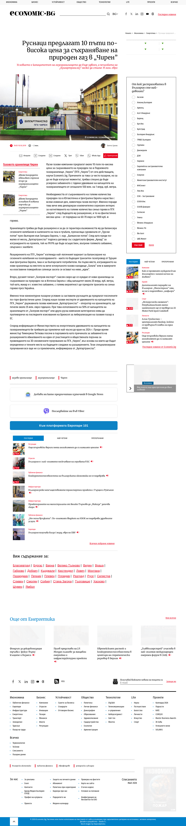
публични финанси (45, 766)
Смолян (31, 581)
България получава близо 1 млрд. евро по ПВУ (53, 532)
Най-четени (62, 438)
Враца (99, 565)
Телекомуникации (116, 706)
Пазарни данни (19, 754)
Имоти (42, 722)
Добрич (32, 570)
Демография (89, 710)
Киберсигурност (115, 714)
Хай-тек (111, 718)
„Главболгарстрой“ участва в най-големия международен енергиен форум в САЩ (158, 651)
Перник (36, 576)
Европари (17, 706)
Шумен (17, 586)
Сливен (18, 581)
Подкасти (160, 706)
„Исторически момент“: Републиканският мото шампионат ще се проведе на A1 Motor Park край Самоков (159, 306)
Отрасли (43, 706)
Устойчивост (58, 2)
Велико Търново (69, 565)
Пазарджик (20, 576)
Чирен (64, 377)
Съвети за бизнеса (66, 703)
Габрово (18, 570)
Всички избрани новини (102, 543)
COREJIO (159, 714)
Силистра (103, 576)
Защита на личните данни (64, 779)
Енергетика (150, 33)
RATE (158, 710)
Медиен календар (60, 803)
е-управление (114, 710)
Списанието (18, 750)
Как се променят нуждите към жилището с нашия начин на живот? (159, 274)
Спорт (136, 722)
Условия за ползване (90, 791)
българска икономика (21, 766)
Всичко (174, 2)
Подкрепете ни (59, 797)
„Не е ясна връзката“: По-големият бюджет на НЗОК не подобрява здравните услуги (70, 520)
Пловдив (64, 576)
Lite (128, 2)
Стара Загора (62, 581)
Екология (88, 726)
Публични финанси (21, 703)
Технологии (104, 2)
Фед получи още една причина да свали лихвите (154, 388)
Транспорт (17, 718)
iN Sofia (159, 722)
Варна (50, 565)
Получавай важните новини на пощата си (141, 680)
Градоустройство (91, 722)
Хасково (99, 581)
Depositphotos (99, 824)
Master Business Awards (166, 718)
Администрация (91, 729)
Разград (78, 576)
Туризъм (16, 726)
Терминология (19, 743)
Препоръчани (97, 438)
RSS (59, 681)
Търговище (82, 581)
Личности (138, 714)
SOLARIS (159, 729)
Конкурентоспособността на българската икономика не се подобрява (68, 475)
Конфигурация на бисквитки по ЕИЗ (89, 798)
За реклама (29, 779)
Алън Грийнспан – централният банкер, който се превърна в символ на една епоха (158, 323)
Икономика (11, 2)
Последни (28, 438)
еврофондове (64, 766)
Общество (81, 2)
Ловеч (80, 570)
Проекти (151, 2)
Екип (26, 783)
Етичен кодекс (87, 787)
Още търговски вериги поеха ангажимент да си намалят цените (65, 447)
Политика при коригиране (64, 787)
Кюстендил (65, 570)
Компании (43, 703)
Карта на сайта (87, 783)
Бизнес (34, 2)
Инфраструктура (20, 710)
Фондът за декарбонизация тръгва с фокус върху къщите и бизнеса (26, 651)
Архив (151, 245)
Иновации (43, 710)
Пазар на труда (19, 729)
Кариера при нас (60, 791)
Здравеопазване (91, 718)
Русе (90, 576)
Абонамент (57, 783)
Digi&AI (111, 703)
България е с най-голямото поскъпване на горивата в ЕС (60, 461)
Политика (88, 703)
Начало (128, 33)
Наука (136, 703)
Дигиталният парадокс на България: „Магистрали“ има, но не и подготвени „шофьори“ (158, 289)
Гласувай (138, 245)
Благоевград (21, 565)
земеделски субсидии (85, 766)
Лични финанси (91, 706)
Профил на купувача (33, 797)
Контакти (28, 787)
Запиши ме (171, 682)
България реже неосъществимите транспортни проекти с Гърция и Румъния (71, 491)
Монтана (94, 570)
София (45, 581)
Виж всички (171, 618)
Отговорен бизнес (66, 710)
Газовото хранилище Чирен (20, 164)
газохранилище (46, 377)
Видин (87, 565)
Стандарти (62, 706)
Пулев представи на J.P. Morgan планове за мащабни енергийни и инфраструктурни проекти (70, 655)
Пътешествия (140, 706)
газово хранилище (22, 377)
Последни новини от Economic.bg (159, 347)
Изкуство (138, 718)
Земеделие (17, 722)
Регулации (43, 726)
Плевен (49, 576)
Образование (90, 714)
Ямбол (30, 586)
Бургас (38, 565)
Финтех (111, 722)
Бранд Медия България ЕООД (34, 792)
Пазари (42, 714)
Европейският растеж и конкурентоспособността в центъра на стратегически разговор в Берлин (114, 653)
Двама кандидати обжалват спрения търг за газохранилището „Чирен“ (29, 181)
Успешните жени (163, 726)
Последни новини (167, 14)
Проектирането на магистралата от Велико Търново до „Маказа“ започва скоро (69, 505)
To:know (16, 747)
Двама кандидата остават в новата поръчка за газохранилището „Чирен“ (29, 204)
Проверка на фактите (90, 779)
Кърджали (48, 570)
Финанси (43, 718)
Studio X (102, 821)
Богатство (138, 710)
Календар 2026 (162, 703)
